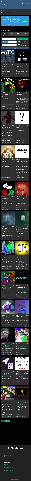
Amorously (5, 162)
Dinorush (5, 200)
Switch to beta (26, 3)
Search (20, 39)
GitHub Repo (7, 466)
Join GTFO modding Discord (8, 13)
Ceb (18, 96)
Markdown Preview (8, 469)
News (2, 7)
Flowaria (19, 200)
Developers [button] (3, 4)
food (18, 68)
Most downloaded (18, 34)
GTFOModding (6, 288)
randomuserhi (6, 346)
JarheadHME (20, 288)
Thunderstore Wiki (8, 456)
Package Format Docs (9, 467)
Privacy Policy (7, 455)
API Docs (6, 464)
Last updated (4, 34)
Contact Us (6, 453)
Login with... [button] (24, 5)
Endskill (4, 96)
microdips (19, 318)
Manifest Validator (8, 470)
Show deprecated (23, 44)
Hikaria (18, 128)
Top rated (26, 34)
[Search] (9, 39)
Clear (25, 39)
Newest (11, 33)
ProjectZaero (6, 128)
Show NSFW (23, 41)
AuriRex (19, 259)
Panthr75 (19, 374)
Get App (25, 21)
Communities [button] (4, 1)
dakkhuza (5, 68)
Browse (3, 10)
